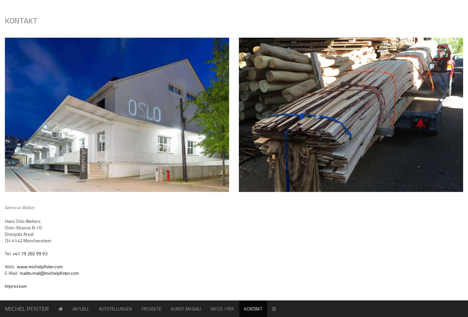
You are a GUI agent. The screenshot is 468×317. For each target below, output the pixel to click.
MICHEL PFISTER (27, 308)
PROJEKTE (154, 308)
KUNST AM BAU (186, 308)
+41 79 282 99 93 (29, 253)
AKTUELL (80, 308)
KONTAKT (255, 308)
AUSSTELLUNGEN (115, 308)
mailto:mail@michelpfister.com (49, 273)
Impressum (16, 286)
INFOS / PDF (222, 308)
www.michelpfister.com (40, 266)
